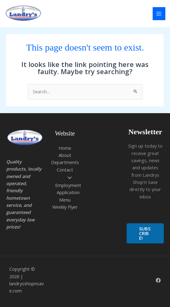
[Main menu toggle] (159, 13)
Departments (65, 162)
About (65, 155)
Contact (65, 170)
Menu (65, 200)
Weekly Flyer (65, 207)
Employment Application (68, 185)
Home (65, 148)
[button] (145, 233)
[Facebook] (158, 280)
